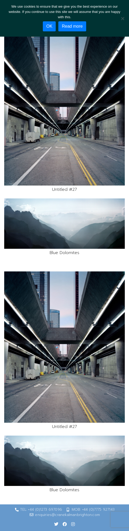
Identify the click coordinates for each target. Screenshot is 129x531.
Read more (72, 26)
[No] (122, 18)
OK (49, 26)
